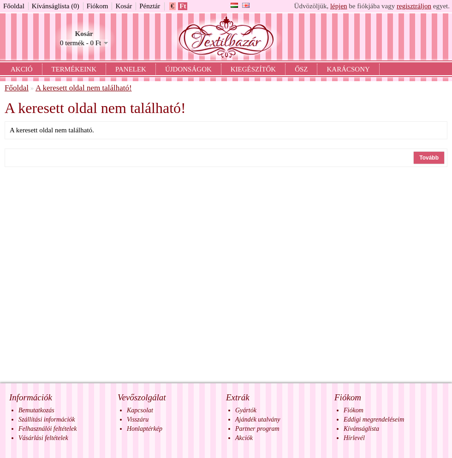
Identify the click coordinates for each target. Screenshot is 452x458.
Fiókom (97, 6)
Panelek (130, 69)
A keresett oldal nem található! (84, 87)
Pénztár (149, 6)
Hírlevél (354, 437)
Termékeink (74, 69)
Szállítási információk (46, 419)
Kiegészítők (253, 69)
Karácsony (348, 69)
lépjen (338, 6)
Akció (22, 69)
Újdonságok (188, 69)
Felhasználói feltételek (47, 428)
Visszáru (138, 419)
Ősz (301, 69)
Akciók (244, 437)
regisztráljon (414, 6)
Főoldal (13, 6)
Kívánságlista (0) (55, 6)
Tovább (429, 158)
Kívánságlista (361, 428)
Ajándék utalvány (257, 419)
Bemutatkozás (36, 410)
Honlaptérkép (144, 428)
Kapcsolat (140, 410)
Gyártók (245, 410)
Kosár (123, 6)
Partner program (257, 428)
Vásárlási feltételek (43, 437)
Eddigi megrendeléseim (374, 419)
